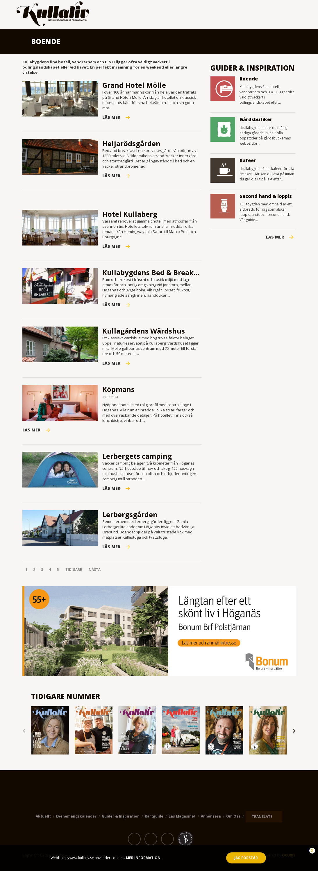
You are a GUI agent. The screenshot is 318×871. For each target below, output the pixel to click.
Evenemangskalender (76, 816)
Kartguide (154, 816)
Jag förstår (246, 857)
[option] (50, 730)
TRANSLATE (262, 816)
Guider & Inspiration (121, 816)
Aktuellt (43, 816)
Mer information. (143, 857)
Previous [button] (24, 731)
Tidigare (73, 569)
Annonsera (211, 816)
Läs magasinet (182, 816)
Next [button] (294, 731)
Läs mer (275, 237)
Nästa (95, 569)
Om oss (233, 816)
